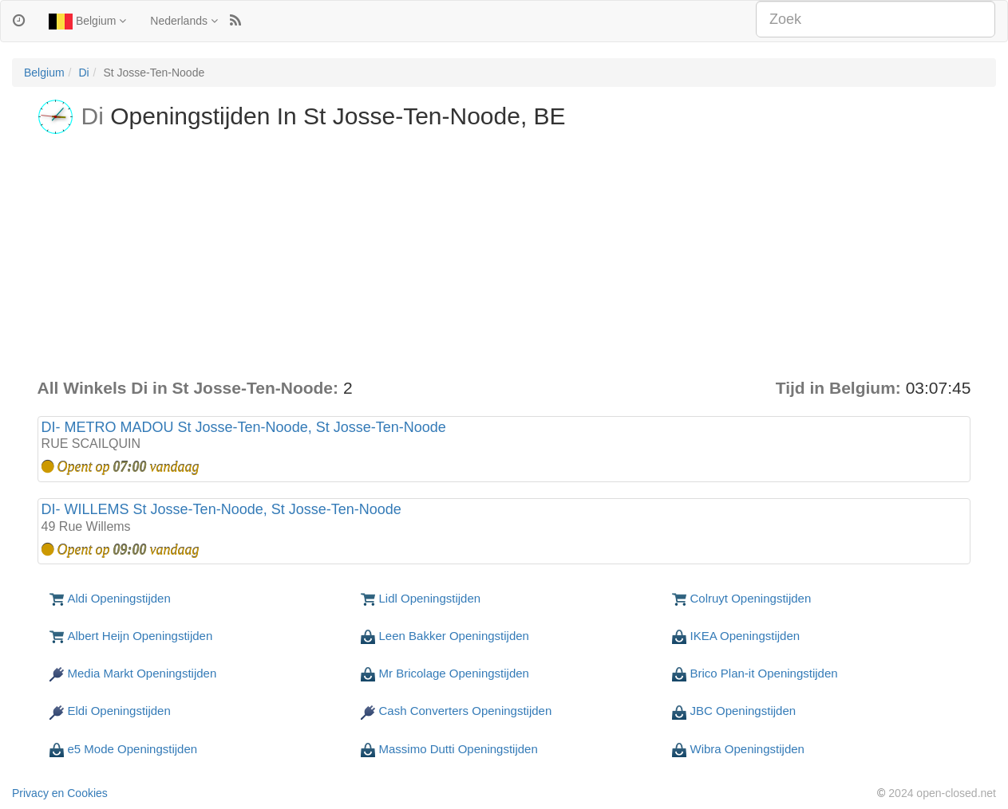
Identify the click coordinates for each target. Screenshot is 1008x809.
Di (83, 72)
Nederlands (184, 20)
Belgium (87, 21)
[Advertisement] (504, 256)
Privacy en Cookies (60, 793)
